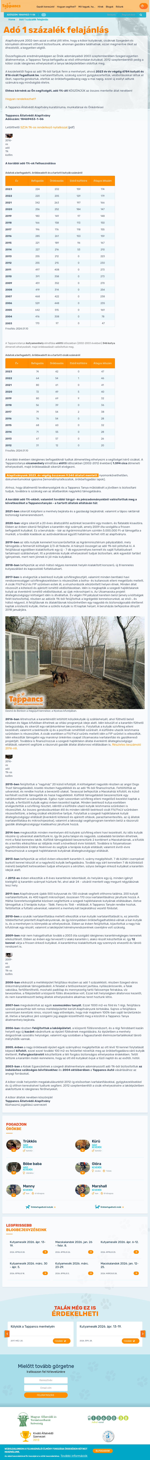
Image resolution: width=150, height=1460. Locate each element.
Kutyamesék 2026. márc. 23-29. (72, 1265)
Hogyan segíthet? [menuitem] (60, 6)
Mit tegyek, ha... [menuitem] (80, 6)
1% (43, 14)
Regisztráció (127, 14)
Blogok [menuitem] (103, 6)
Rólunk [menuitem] (113, 6)
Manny (29, 1186)
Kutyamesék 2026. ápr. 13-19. (28, 1244)
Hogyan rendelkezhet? (20, 99)
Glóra (96, 1164)
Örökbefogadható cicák (111, 1207)
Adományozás (138, 6)
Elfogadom (103, 1451)
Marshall (99, 1186)
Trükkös (30, 1141)
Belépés (110, 14)
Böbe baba (32, 1164)
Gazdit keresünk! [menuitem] (39, 6)
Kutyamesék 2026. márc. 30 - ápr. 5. (28, 1265)
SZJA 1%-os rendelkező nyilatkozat (44, 127)
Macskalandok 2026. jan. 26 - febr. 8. (73, 1244)
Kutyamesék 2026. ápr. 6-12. (120, 1242)
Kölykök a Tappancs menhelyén (33, 1327)
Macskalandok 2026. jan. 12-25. (120, 1265)
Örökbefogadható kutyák (42, 1207)
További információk (74, 1456)
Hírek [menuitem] (94, 6)
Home (11, 19)
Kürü (96, 1141)
